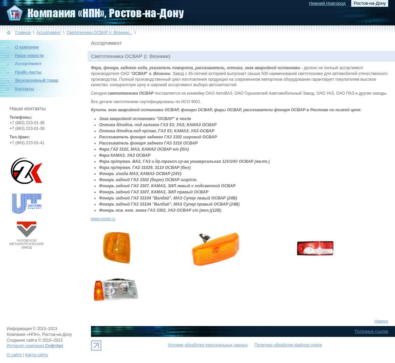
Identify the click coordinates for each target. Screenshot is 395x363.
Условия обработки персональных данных (208, 345)
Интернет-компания (35, 345)
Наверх (381, 321)
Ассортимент (48, 32)
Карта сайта (36, 354)
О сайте (14, 354)
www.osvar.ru (103, 218)
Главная (23, 32)
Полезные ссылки (371, 331)
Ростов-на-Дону (370, 3)
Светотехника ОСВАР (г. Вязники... (99, 32)
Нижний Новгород (327, 3)
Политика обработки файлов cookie (288, 345)
